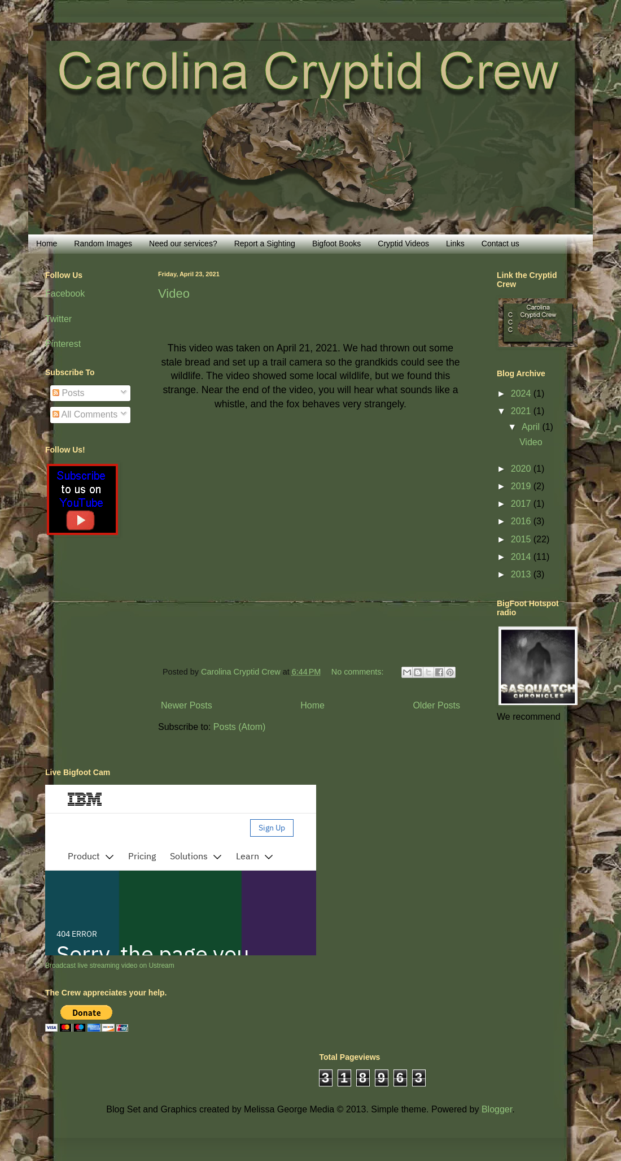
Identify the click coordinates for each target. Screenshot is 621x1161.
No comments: (358, 671)
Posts (68, 393)
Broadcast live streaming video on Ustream (109, 965)
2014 (522, 557)
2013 (522, 574)
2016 (522, 521)
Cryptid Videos (403, 243)
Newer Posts (186, 705)
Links (455, 243)
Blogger (497, 1109)
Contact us (500, 243)
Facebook (65, 293)
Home (46, 243)
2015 (522, 539)
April (532, 427)
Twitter (58, 319)
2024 (522, 393)
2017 (522, 503)
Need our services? (183, 243)
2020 (522, 468)
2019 (522, 486)
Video (174, 293)
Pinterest (63, 344)
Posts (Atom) (239, 727)
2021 (522, 411)
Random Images (103, 243)
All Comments (85, 414)
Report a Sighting (264, 243)
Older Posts (436, 705)
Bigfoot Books (336, 243)
